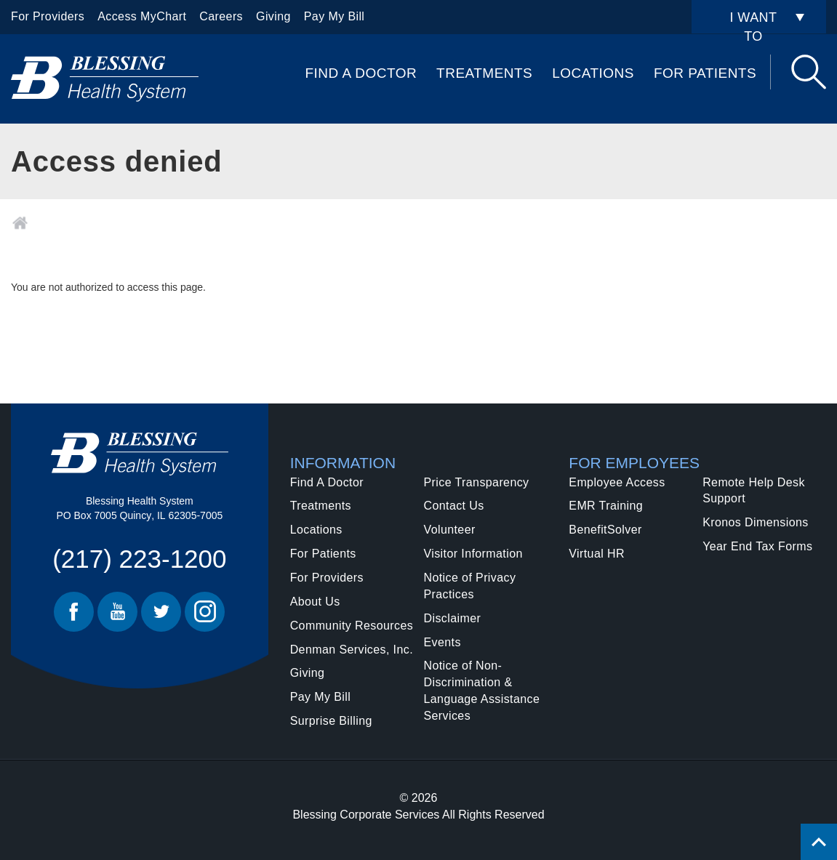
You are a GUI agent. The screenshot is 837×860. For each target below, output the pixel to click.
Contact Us (453, 505)
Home (20, 223)
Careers (221, 16)
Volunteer (449, 529)
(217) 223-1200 (139, 558)
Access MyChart (141, 16)
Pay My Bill (334, 16)
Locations (593, 73)
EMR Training (606, 505)
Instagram (205, 612)
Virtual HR (597, 553)
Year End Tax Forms (757, 546)
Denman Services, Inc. (351, 649)
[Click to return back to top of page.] (819, 842)
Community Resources (351, 625)
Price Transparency (476, 482)
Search (808, 72)
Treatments (484, 73)
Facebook (74, 612)
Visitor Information (472, 553)
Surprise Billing (331, 721)
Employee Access (617, 482)
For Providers (47, 16)
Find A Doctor (361, 73)
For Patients (705, 73)
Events (441, 642)
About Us (315, 601)
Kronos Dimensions (755, 522)
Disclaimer (452, 618)
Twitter (161, 612)
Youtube (117, 612)
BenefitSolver (605, 529)
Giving (273, 16)
